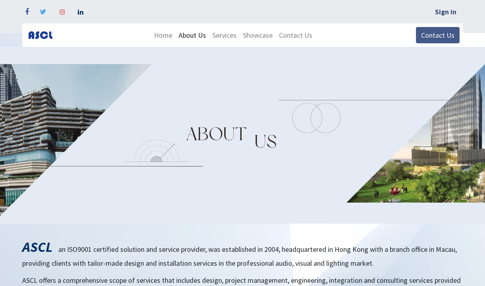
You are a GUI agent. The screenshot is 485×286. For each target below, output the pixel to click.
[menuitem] (163, 35)
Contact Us (437, 35)
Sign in (445, 11)
